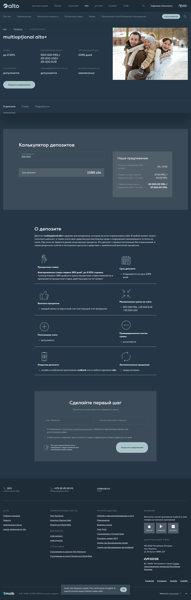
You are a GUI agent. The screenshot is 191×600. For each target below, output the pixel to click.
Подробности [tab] (42, 107)
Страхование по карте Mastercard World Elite (71, 556)
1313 (9, 488)
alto (5, 29)
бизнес (58, 5)
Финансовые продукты (48, 16)
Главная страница (11, 516)
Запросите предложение (21, 85)
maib (126, 5)
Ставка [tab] (25, 107)
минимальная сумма (51, 50)
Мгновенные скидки (74, 16)
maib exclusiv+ (56, 536)
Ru (141, 6)
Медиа (92, 16)
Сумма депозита (27, 155)
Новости (7, 520)
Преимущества (24, 16)
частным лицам (40, 5)
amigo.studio (174, 594)
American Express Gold (60, 520)
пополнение (9, 68)
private (98, 5)
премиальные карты (12, 525)
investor (113, 5)
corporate (73, 5)
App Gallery (173, 530)
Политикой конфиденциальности (77, 430)
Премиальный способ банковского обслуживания (123, 16)
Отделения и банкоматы (159, 6)
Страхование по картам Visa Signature (68, 551)
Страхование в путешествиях (110, 534)
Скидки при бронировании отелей (112, 543)
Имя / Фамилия (53, 421)
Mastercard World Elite (60, 525)
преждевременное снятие (54, 68)
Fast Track (102, 529)
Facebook (149, 581)
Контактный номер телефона (113, 421)
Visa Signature (56, 516)
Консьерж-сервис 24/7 (107, 538)
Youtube (173, 581)
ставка (6, 50)
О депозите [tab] (9, 107)
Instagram (162, 581)
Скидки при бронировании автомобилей (115, 547)
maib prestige (56, 540)
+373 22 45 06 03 (63, 488)
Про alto (7, 16)
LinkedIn (184, 581)
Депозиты (18, 29)
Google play (161, 530)
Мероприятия (103, 520)
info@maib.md (103, 488)
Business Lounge (104, 525)
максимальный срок (88, 50)
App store (149, 530)
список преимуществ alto (14, 529)
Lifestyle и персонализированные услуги (115, 516)
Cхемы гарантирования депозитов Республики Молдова (162, 566)
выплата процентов (88, 68)
